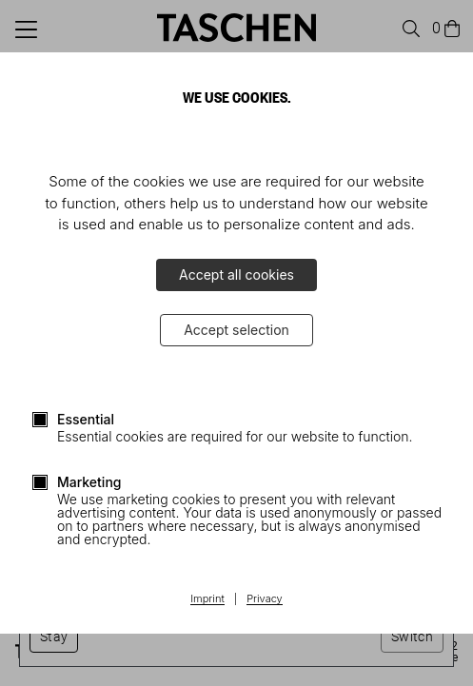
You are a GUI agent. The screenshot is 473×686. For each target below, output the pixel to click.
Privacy (264, 599)
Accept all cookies (236, 274)
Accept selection (236, 330)
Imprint (207, 599)
